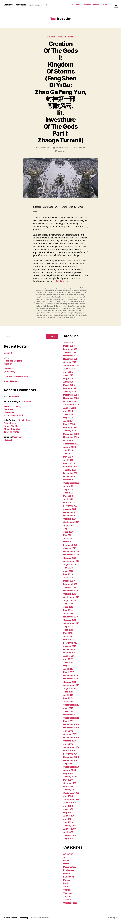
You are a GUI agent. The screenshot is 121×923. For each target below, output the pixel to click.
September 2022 (71, 483)
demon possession (53, 295)
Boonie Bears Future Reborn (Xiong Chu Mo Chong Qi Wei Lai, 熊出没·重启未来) (17, 426)
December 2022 (71, 473)
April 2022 (68, 499)
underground (71, 313)
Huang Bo (81, 299)
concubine (59, 292)
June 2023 (68, 453)
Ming (65, 304)
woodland (56, 315)
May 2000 (68, 773)
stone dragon (52, 310)
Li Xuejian (51, 304)
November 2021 (70, 515)
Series (66, 886)
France (42, 299)
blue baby (66, 290)
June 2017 (68, 662)
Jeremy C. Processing (15, 5)
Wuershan (71, 315)
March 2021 (68, 541)
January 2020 (69, 587)
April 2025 (68, 382)
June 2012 (68, 711)
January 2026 (69, 352)
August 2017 (69, 656)
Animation (68, 854)
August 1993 (69, 803)
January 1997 (69, 789)
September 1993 (71, 799)
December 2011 (70, 714)
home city (53, 299)
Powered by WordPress (40, 918)
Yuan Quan (65, 317)
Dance (66, 864)
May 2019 (68, 610)
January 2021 (69, 548)
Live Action (61, 36)
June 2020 (68, 571)
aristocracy (61, 288)
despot (63, 295)
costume (67, 292)
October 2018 (69, 620)
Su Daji (60, 310)
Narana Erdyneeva (46, 306)
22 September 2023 (63, 148)
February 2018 (70, 643)
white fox (49, 315)
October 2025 (69, 362)
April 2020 (68, 577)
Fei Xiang (55, 297)
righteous (64, 308)
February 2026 (70, 349)
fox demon (79, 297)
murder (82, 304)
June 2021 (68, 532)
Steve (6, 406)
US (83, 313)
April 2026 (68, 342)
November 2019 (71, 590)
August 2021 (69, 525)
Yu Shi (59, 317)
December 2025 (71, 356)
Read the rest (62, 281)
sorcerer (44, 310)
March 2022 (69, 502)
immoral (38, 301)
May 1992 (68, 812)
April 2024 (68, 421)
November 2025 (71, 359)
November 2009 (71, 728)
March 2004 (69, 750)
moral (77, 304)
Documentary (69, 867)
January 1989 (69, 835)
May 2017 (68, 665)
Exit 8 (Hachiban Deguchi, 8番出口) (13, 361)
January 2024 (69, 431)
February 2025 (70, 388)
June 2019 (68, 607)
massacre (59, 304)
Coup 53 (8, 353)
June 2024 (68, 414)
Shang (38, 310)
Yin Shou (53, 317)
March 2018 (68, 639)
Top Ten (67, 896)
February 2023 (70, 466)
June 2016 (68, 692)
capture (76, 290)
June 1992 (68, 809)
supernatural (40, 313)
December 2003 (71, 757)
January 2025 (69, 391)
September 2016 (71, 685)
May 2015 (68, 698)
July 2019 (68, 604)
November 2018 (71, 617)
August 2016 (69, 688)
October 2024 (70, 401)
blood (60, 290)
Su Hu (65, 310)
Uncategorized (70, 903)
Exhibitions (87, 5)
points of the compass (74, 306)
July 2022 (68, 489)
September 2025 (71, 365)
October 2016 (69, 682)
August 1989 (69, 829)
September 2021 (71, 522)
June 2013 (68, 708)
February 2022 (70, 506)
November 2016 (71, 679)
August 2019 (69, 600)
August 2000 (69, 770)
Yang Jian (45, 317)
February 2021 (70, 545)
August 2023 (69, 447)
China (49, 292)
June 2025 (68, 375)
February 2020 (70, 584)
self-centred (80, 308)
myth (37, 306)
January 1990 (69, 825)
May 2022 (68, 496)
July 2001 (68, 763)
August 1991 (69, 816)
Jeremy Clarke (45, 148)
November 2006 (71, 737)
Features (51, 36)
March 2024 (69, 424)
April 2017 (68, 669)
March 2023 (69, 463)
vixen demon (40, 315)
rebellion (52, 308)
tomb (64, 313)
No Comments (80, 148)
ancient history (51, 288)
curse (44, 295)
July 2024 (68, 411)
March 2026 (69, 346)
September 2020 (71, 561)
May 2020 (68, 574)
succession (71, 310)
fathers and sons (46, 297)
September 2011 (71, 718)
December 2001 (71, 760)
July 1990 (68, 822)
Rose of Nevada (11, 381)
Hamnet (15, 396)
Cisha (53, 292)
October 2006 (70, 741)
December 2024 (71, 395)
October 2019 (69, 594)
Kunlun (82, 301)
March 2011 (68, 721)
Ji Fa (54, 301)
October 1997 (69, 783)
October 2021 (69, 519)
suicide (78, 310)
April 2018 (68, 636)
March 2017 (68, 672)
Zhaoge (72, 317)
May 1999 (68, 780)
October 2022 (69, 480)
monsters (70, 304)
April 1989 (68, 832)
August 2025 (69, 369)
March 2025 (69, 385)
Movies (96, 5)
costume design (76, 292)
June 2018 (68, 630)
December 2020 (71, 551)
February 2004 (70, 754)
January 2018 (69, 646)
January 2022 (69, 509)
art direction (75, 288)
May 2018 (68, 633)
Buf (71, 290)
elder (37, 297)
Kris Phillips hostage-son (71, 301)
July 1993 (68, 806)
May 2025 (68, 378)
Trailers (67, 899)
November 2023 (71, 437)
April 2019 (68, 613)
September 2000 (71, 767)
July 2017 (68, 659)
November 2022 (71, 476)
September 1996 (71, 793)
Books (78, 5)
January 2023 (69, 470)
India (50, 301)
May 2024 (68, 417)
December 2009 (71, 724)
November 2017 (70, 649)
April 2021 (68, 538)
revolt (58, 308)
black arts (53, 290)
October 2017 (69, 652)
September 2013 (71, 705)
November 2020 (71, 555)
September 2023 (71, 444)
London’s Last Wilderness (16, 376)
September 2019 (71, 597)
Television (68, 893)
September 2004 (71, 747)
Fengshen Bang (64, 297)
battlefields (46, 290)
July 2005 (68, 744)
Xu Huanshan (80, 315)
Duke (76, 295)
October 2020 (70, 558)
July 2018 (68, 626)
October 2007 (70, 734)
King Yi (59, 301)
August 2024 (69, 408)
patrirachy (62, 306)
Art (72, 5)
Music (105, 5)
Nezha (56, 306)
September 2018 (71, 623)
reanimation (44, 308)
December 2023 (71, 434)
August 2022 (69, 486)
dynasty (81, 295)
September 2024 (71, 404)
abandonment (40, 288)
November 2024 (71, 398)
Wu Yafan (63, 315)
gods (47, 299)
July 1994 (68, 796)
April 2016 (68, 695)
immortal (45, 301)
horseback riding (71, 299)
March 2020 (69, 581)
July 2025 (68, 372)
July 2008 (68, 731)
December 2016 (71, 675)
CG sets (43, 292)
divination (70, 295)
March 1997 (68, 786)
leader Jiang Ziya (42, 304)
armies (68, 288)
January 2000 (70, 776)
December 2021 (70, 512)
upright (78, 313)
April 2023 (68, 460)
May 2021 (68, 535)
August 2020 (69, 564)
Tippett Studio (56, 313)
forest (73, 297)
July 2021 (68, 528)
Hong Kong (61, 299)
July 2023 (68, 450)
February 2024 (70, 427)
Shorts (66, 890)
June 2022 (68, 493)
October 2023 (69, 440)
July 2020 (68, 568)
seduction (72, 308)
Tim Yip (47, 313)
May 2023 (68, 457)
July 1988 (68, 838)
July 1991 (68, 819)
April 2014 (68, 701)
